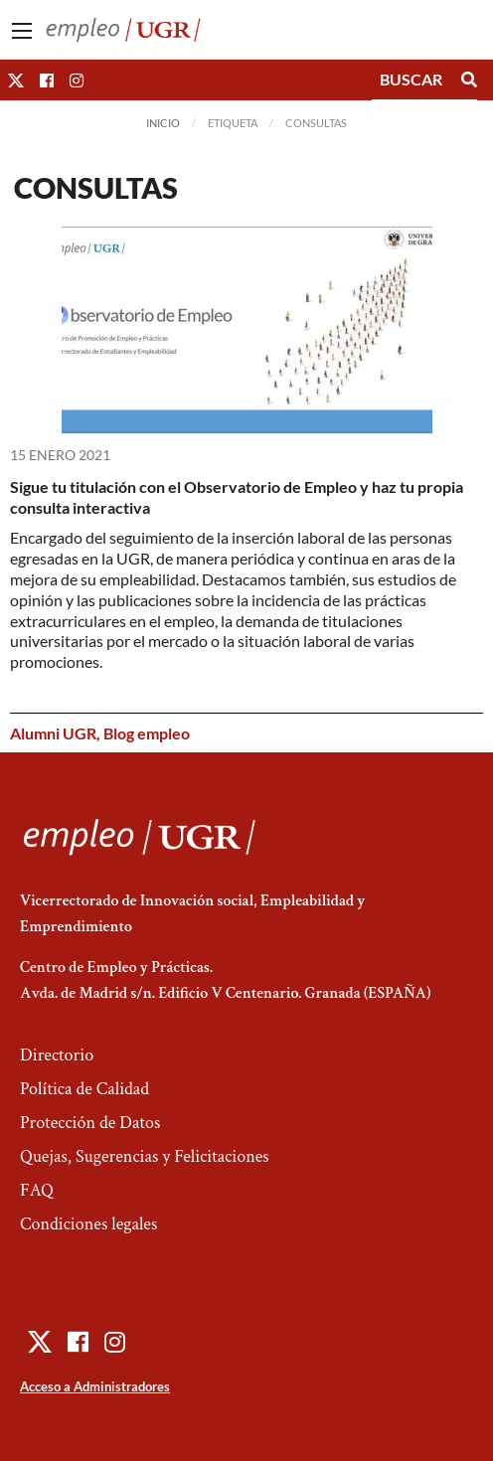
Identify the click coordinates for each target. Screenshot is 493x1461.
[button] (16, 80)
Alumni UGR (53, 733)
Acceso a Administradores (95, 1386)
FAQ (37, 1190)
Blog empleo (146, 733)
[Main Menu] (22, 31)
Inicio (163, 122)
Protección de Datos (90, 1122)
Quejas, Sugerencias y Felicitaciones (144, 1156)
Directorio (56, 1055)
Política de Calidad (84, 1088)
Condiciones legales (88, 1224)
